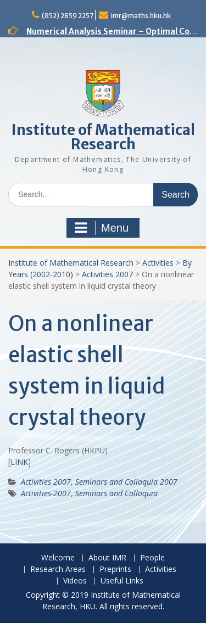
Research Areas (58, 569)
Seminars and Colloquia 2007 (126, 481)
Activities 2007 (107, 274)
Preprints (115, 569)
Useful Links (122, 581)
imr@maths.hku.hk (141, 16)
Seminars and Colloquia (116, 493)
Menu (102, 228)
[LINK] (19, 462)
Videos (75, 581)
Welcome (58, 558)
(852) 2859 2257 (67, 16)
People (152, 558)
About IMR (107, 558)
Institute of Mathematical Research (103, 137)
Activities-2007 (46, 493)
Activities (158, 262)
